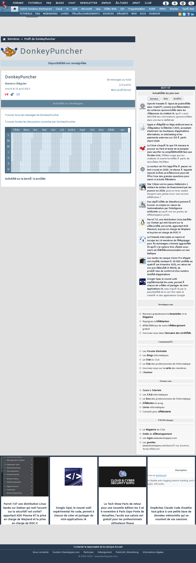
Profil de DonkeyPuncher (39, 39)
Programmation (136, 9)
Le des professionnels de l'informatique (167, 364)
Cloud (59, 9)
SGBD (152, 9)
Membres (13, 39)
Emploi (106, 3)
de (157, 434)
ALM (74, 9)
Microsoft (86, 9)
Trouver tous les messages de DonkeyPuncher (32, 115)
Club (147, 3)
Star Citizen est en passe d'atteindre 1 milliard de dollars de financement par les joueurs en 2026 (169, 191)
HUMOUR (154, 13)
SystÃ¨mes (188, 9)
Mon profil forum (121, 90)
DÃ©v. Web (110, 9)
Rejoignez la (156, 321)
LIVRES (65, 13)
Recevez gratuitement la (162, 314)
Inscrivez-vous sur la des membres (164, 368)
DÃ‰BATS (122, 13)
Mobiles (174, 9)
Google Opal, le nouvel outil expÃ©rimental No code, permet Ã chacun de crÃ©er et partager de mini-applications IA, (168, 287)
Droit (136, 3)
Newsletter (88, 3)
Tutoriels (35, 3)
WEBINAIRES (50, 13)
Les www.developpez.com (160, 438)
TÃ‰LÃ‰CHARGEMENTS (86, 13)
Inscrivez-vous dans (167, 333)
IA (67, 9)
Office (162, 9)
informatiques (154, 407)
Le (147, 359)
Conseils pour (157, 411)
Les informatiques (156, 355)
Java (98, 9)
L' (147, 372)
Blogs (59, 3)
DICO (143, 13)
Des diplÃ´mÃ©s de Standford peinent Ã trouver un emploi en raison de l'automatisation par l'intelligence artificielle (169, 208)
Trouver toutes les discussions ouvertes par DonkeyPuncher (40, 122)
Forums (18, 3)
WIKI (134, 13)
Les (155, 351)
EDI (122, 9)
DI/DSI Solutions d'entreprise (36, 9)
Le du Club (154, 429)
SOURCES (108, 13)
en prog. (153, 403)
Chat (72, 3)
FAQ (48, 3)
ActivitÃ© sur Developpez (68, 103)
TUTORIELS (26, 13)
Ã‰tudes (121, 3)
